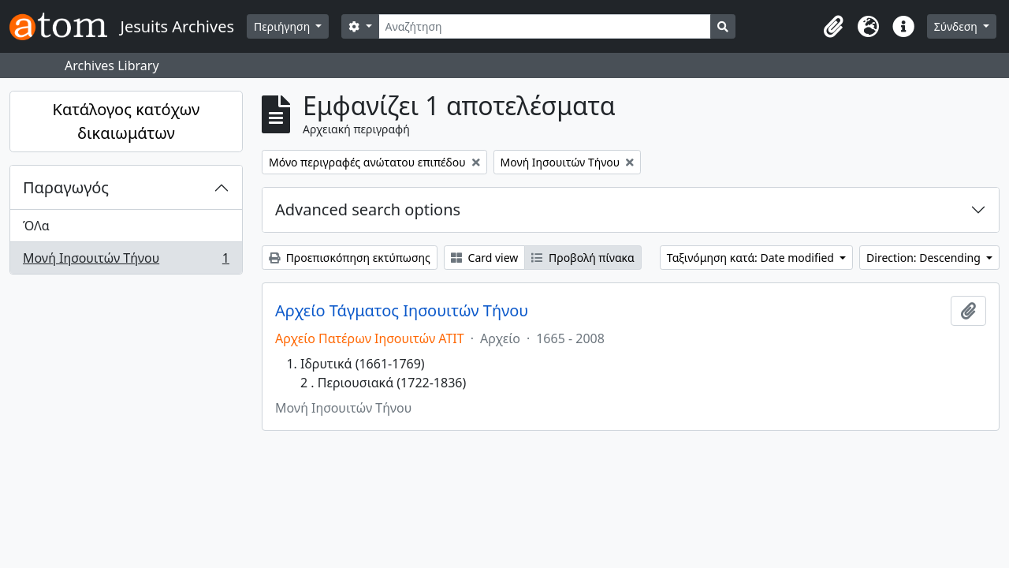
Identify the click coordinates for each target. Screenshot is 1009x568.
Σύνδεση (957, 26)
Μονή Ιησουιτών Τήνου (125, 261)
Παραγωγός (66, 187)
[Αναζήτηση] (545, 26)
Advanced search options (367, 209)
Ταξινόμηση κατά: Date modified (752, 257)
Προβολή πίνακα (582, 257)
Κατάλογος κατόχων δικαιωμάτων (126, 121)
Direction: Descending (924, 257)
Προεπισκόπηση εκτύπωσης (349, 257)
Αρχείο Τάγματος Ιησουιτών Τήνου (401, 310)
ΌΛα (36, 225)
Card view (484, 257)
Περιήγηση (283, 26)
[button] (834, 26)
